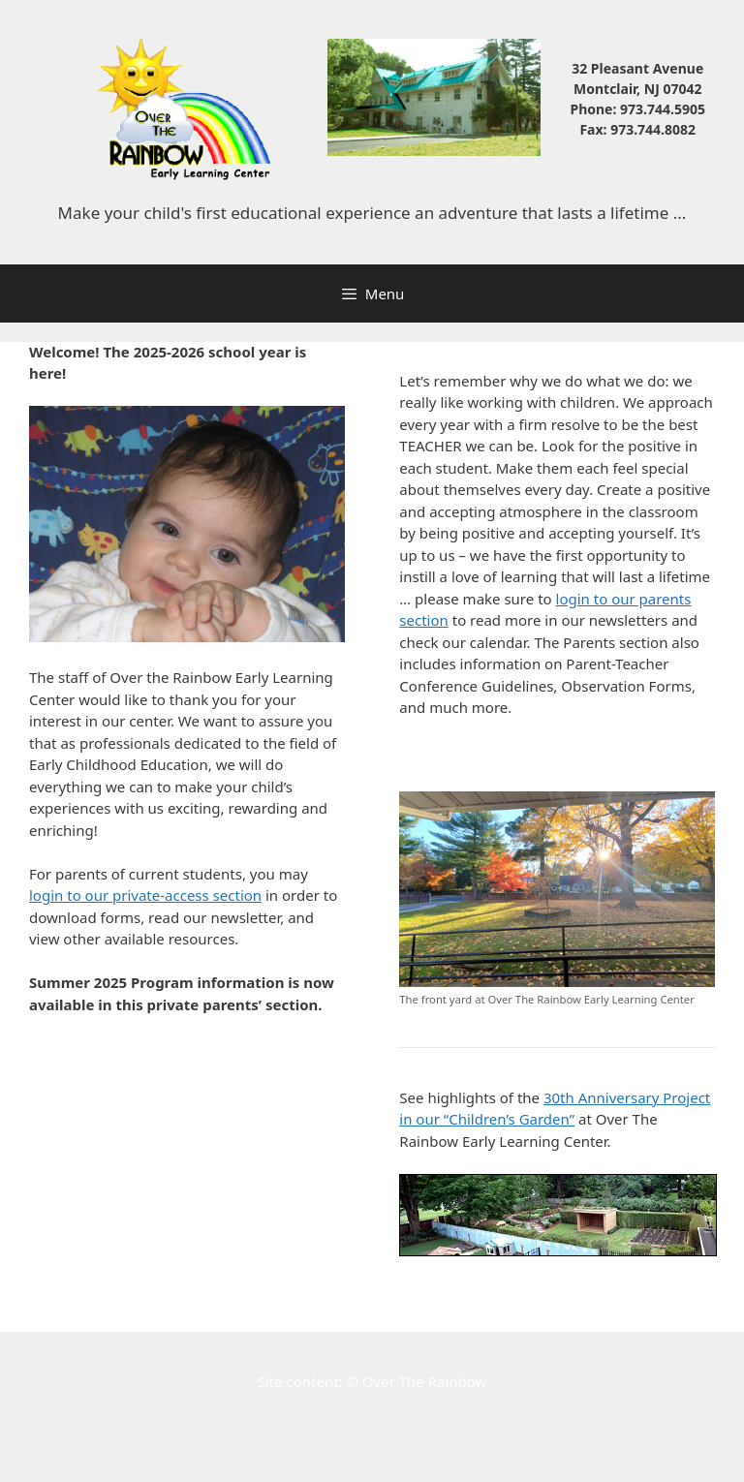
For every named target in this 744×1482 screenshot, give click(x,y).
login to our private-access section (145, 895)
